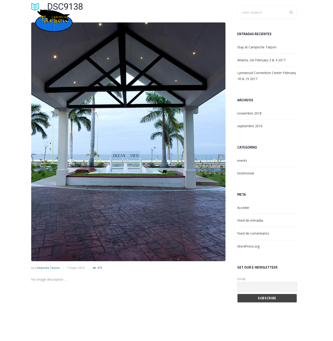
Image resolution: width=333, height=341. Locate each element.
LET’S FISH (214, 15)
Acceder (243, 207)
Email (241, 279)
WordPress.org (248, 246)
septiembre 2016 (249, 126)
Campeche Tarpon (47, 268)
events (242, 160)
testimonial (245, 173)
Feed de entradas (250, 220)
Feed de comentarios (253, 233)
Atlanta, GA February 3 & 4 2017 (261, 60)
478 (99, 268)
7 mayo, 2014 (76, 268)
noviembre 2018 (249, 113)
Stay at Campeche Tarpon (256, 47)
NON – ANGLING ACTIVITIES (251, 15)
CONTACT (288, 15)
